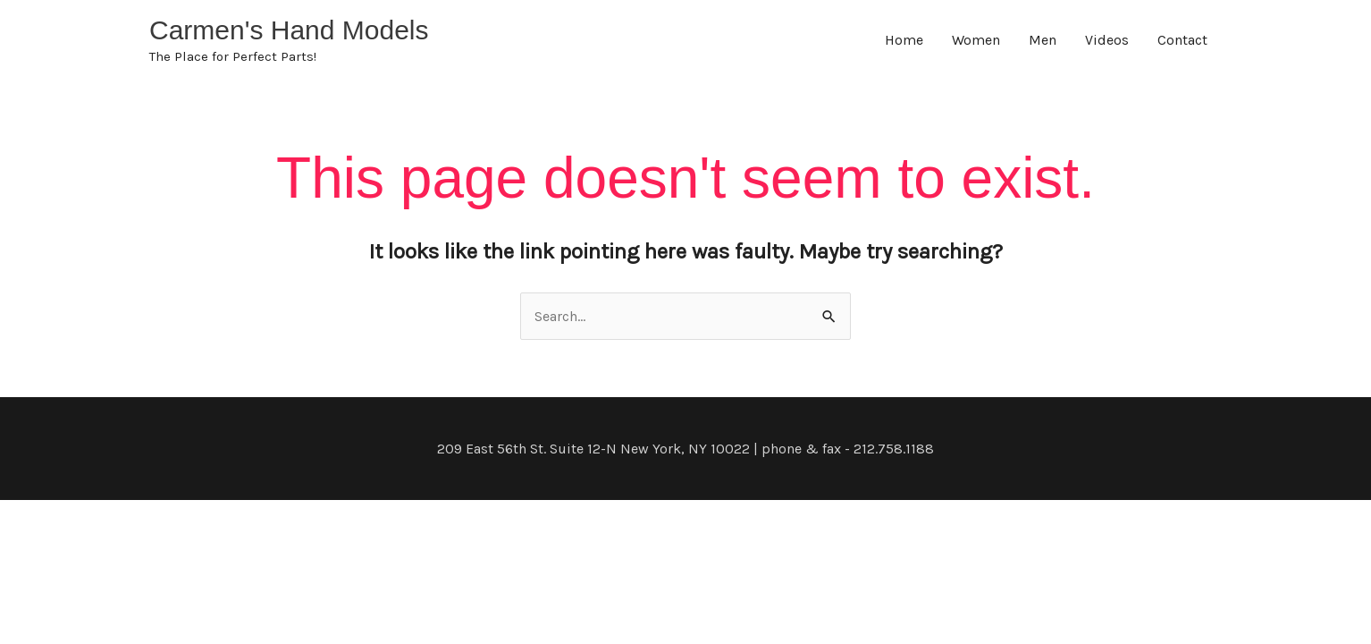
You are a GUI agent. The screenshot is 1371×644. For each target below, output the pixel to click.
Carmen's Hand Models (289, 30)
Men (1042, 39)
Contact (1182, 39)
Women (976, 39)
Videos (1107, 39)
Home (904, 39)
